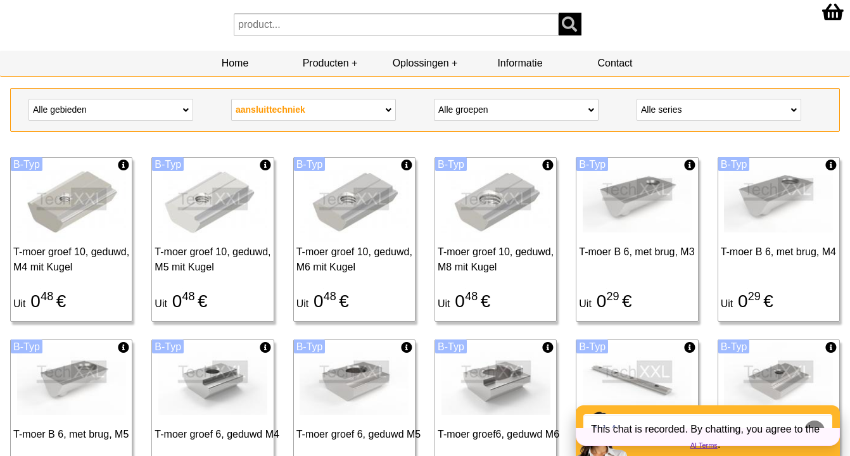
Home (235, 63)
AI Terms (704, 445)
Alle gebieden (111, 109)
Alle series (719, 109)
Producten (326, 63)
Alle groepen (516, 109)
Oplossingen (421, 63)
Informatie (519, 63)
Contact (614, 63)
